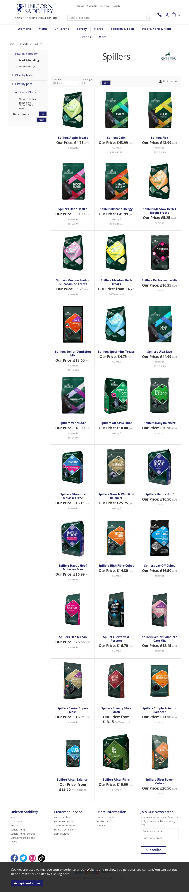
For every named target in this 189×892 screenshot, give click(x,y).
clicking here (60, 874)
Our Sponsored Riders (23, 837)
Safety (82, 28)
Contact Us (16, 821)
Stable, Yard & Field (156, 28)
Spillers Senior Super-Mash (72, 710)
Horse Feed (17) (28, 66)
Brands (85, 37)
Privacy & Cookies (63, 821)
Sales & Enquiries (36, 18)
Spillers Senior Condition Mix (73, 353)
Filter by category (26, 53)
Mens (43, 28)
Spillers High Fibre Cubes (116, 565)
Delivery (104, 6)
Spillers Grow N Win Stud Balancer (116, 496)
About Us (92, 6)
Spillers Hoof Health (72, 209)
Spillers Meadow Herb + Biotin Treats (159, 211)
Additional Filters (25, 92)
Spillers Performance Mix (160, 280)
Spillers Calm (116, 137)
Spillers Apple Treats (73, 137)
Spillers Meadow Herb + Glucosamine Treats (73, 282)
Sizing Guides (61, 833)
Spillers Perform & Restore (116, 638)
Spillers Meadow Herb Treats (116, 282)
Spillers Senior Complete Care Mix (159, 638)
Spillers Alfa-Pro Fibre (116, 423)
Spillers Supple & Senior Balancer (159, 710)
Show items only (27, 99)
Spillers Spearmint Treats (116, 351)
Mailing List (103, 821)
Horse (98, 28)
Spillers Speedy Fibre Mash (116, 710)
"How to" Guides (106, 817)
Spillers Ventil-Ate (73, 423)
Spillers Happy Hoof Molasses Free (73, 567)
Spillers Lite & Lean (73, 637)
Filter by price (23, 84)
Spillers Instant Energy (116, 209)
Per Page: (92, 81)
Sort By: (67, 81)
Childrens (61, 28)
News (14, 841)
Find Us (15, 825)
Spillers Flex (159, 137)
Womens (24, 28)
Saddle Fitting (18, 829)
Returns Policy (62, 817)
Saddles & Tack (122, 28)
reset (41, 119)
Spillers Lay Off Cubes (159, 565)
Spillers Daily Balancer (160, 423)
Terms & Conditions (65, 829)
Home (80, 6)
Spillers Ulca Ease (159, 351)
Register (116, 6)
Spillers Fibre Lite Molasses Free (72, 496)
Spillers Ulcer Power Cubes (159, 781)
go (43, 113)
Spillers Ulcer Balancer (73, 779)
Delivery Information (65, 825)
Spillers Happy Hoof (159, 494)
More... (104, 37)
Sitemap (101, 825)
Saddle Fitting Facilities (23, 833)
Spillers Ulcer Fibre (116, 779)
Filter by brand (24, 75)
